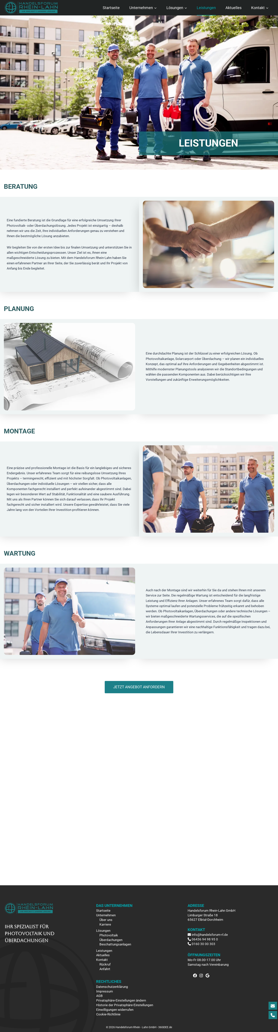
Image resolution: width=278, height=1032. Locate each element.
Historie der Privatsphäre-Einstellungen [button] (124, 1005)
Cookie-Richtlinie (108, 1014)
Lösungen (103, 931)
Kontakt (102, 960)
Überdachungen (110, 940)
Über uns (105, 920)
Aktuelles (233, 7)
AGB (99, 996)
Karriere (105, 924)
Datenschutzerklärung (112, 987)
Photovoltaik (108, 935)
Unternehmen (106, 915)
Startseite (111, 7)
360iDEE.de (165, 1027)
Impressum (104, 991)
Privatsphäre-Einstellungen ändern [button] (121, 1000)
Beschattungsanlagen (115, 944)
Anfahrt (104, 969)
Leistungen (206, 7)
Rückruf (105, 964)
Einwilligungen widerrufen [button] (114, 1010)
